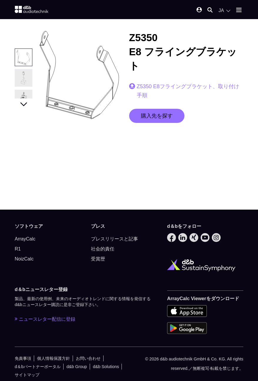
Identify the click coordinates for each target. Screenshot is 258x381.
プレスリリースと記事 (114, 238)
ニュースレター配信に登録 (45, 319)
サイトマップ (27, 374)
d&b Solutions (106, 366)
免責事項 (23, 358)
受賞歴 (98, 258)
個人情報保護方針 (53, 358)
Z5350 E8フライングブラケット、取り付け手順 (188, 90)
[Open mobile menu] (238, 10)
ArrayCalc (25, 238)
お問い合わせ (88, 358)
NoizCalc (24, 258)
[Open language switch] (224, 11)
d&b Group (76, 366)
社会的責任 (102, 248)
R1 (18, 248)
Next (23, 102)
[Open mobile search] (210, 10)
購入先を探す (157, 116)
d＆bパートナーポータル (38, 366)
